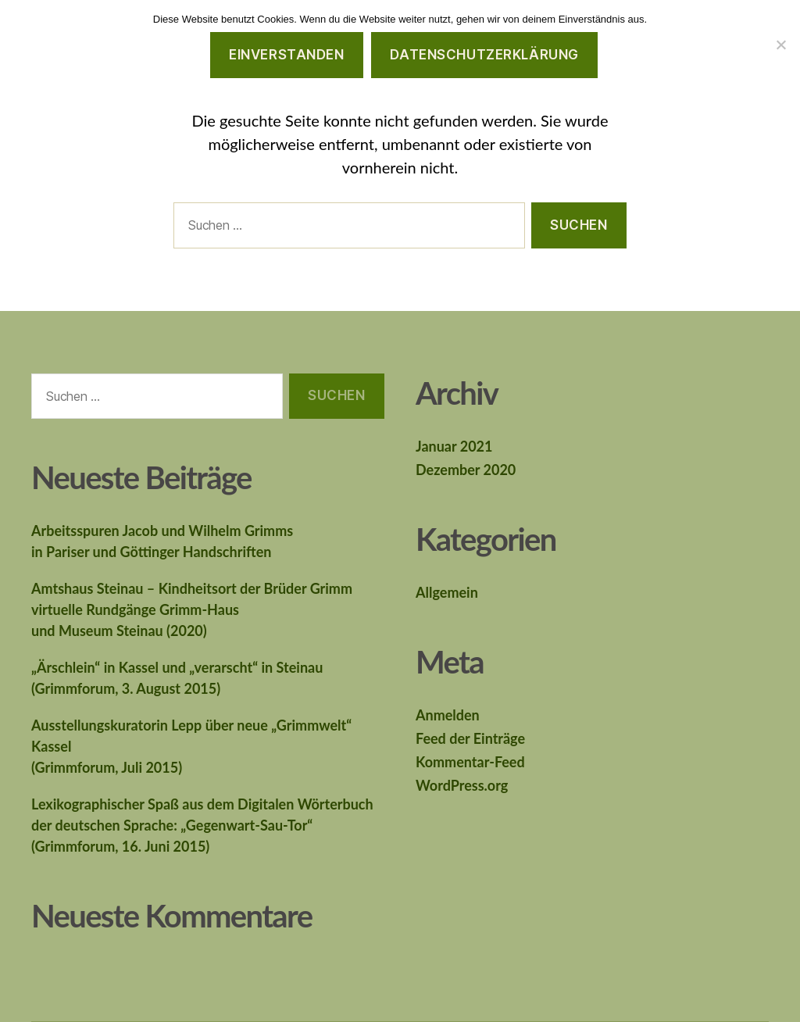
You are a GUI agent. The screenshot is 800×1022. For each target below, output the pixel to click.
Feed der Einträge (470, 738)
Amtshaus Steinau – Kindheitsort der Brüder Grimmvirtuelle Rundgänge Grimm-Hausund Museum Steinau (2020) (191, 609)
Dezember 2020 (466, 469)
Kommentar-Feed (470, 761)
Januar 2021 (454, 446)
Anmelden (448, 715)
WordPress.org (462, 785)
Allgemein (447, 592)
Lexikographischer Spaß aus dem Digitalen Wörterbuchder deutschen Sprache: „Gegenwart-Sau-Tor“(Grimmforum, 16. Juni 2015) (202, 825)
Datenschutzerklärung (484, 55)
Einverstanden (286, 55)
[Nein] (780, 44)
